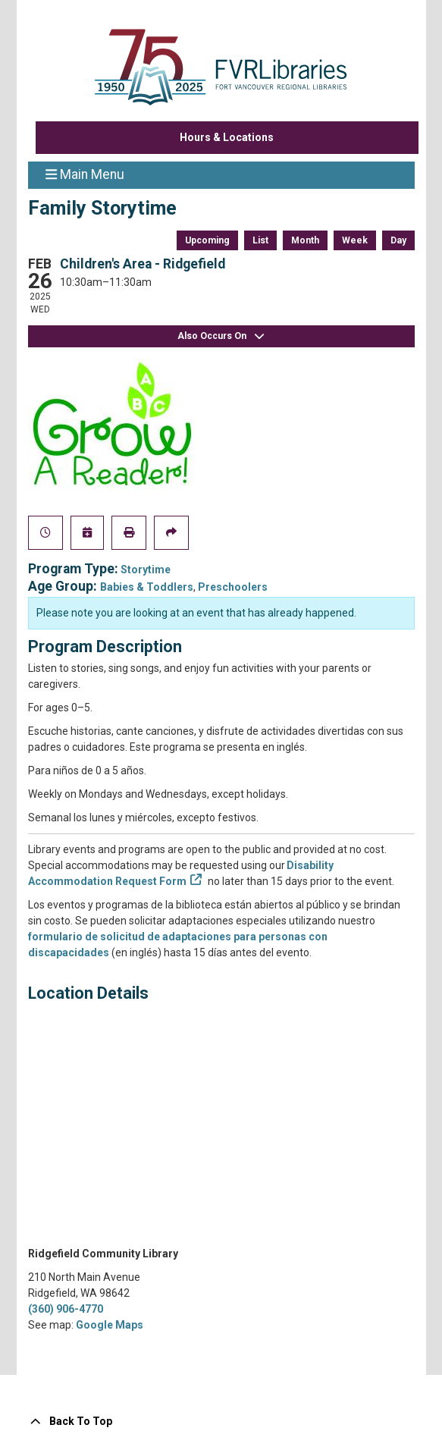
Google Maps (109, 1325)
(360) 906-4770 (65, 1309)
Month (305, 240)
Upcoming (207, 240)
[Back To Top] (221, 1421)
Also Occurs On (221, 336)
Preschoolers (233, 587)
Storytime (146, 569)
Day (398, 240)
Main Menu (84, 173)
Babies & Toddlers (146, 587)
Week (355, 240)
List (260, 240)
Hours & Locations (227, 137)
